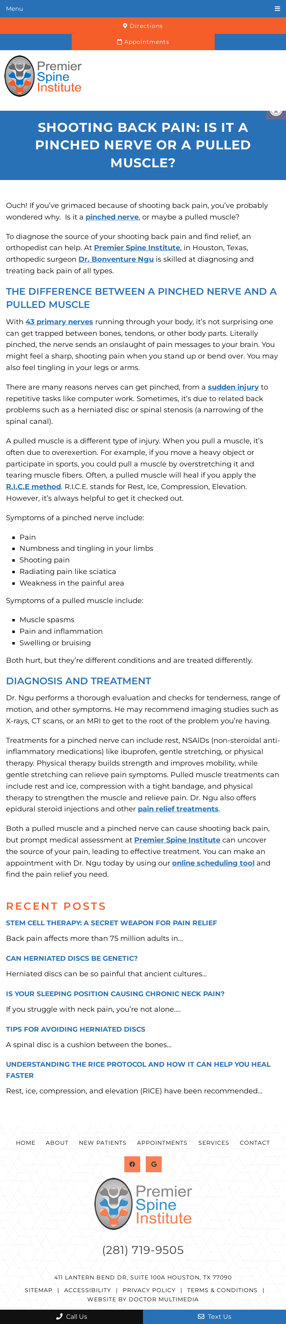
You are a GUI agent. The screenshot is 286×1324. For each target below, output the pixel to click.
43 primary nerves (59, 321)
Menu (14, 8)
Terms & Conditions (222, 1290)
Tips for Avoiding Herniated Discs (75, 1029)
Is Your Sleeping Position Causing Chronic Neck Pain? (115, 994)
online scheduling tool (213, 863)
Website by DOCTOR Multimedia (143, 1299)
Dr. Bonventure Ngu (116, 259)
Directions (143, 25)
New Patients (103, 1142)
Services (213, 1142)
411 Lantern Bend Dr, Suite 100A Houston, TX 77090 (143, 1277)
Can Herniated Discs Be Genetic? (72, 958)
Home (25, 1142)
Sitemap (39, 1290)
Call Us (71, 1316)
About (57, 1142)
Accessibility (87, 1290)
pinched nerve (112, 217)
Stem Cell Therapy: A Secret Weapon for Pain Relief (111, 923)
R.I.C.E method (33, 486)
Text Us (214, 1316)
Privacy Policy (149, 1290)
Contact (255, 1142)
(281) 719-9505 (143, 1250)
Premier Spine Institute (137, 247)
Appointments (143, 41)
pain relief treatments (178, 809)
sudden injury (233, 387)
